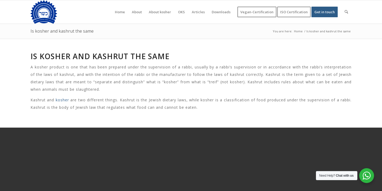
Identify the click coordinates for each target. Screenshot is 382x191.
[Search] (346, 12)
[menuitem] (119, 12)
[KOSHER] (44, 12)
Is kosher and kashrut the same (62, 31)
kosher (62, 99)
